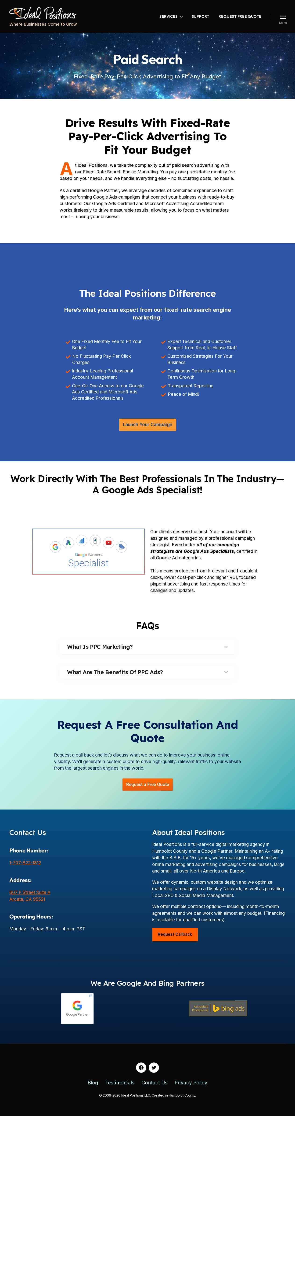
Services (168, 16)
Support (200, 16)
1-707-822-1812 (25, 866)
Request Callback (175, 937)
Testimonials (119, 1086)
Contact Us (154, 1086)
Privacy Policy (191, 1086)
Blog (93, 1086)
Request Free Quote (240, 16)
